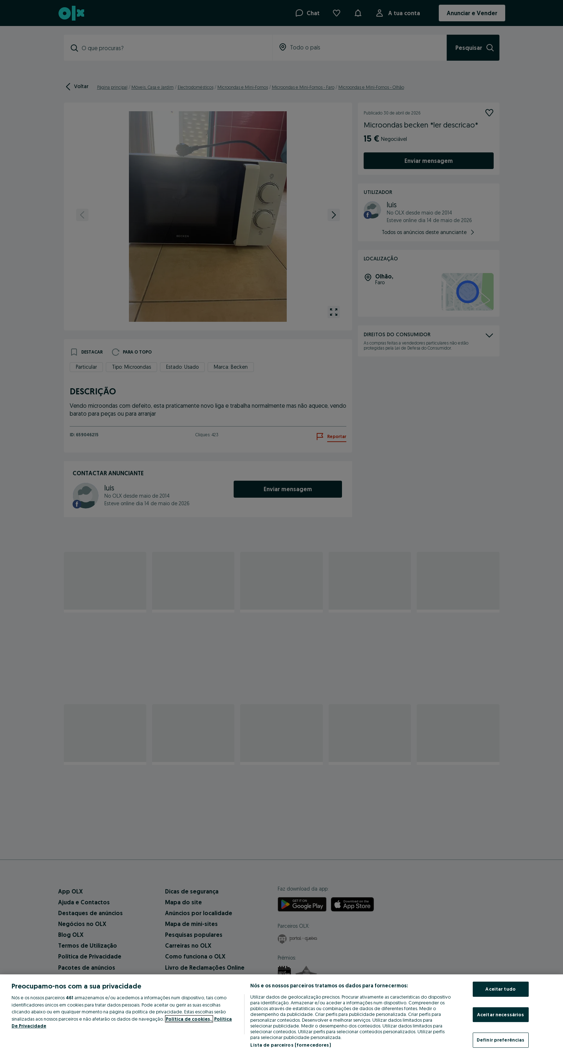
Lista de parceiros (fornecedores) (290, 1045)
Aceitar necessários (500, 1014)
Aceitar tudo (500, 989)
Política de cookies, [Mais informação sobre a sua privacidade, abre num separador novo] (189, 1019)
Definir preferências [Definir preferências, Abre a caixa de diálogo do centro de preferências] (501, 1040)
